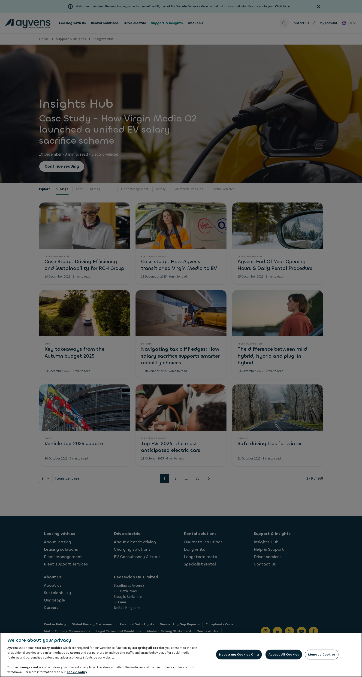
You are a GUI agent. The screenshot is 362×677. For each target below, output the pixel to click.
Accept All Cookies (283, 656)
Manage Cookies (321, 656)
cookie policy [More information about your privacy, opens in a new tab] (77, 673)
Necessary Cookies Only (239, 656)
